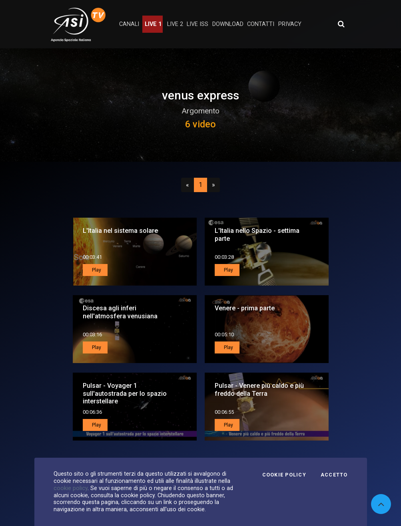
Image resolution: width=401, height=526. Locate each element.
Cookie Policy (284, 474)
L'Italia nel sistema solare (120, 230)
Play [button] (96, 270)
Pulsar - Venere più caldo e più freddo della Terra (259, 389)
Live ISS (197, 24)
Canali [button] (129, 24)
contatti (260, 24)
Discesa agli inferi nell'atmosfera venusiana (120, 312)
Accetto (334, 474)
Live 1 (153, 24)
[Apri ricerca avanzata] (341, 24)
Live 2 (175, 24)
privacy (289, 24)
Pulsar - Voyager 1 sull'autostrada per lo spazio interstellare (125, 393)
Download (227, 24)
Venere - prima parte (245, 308)
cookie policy (71, 488)
